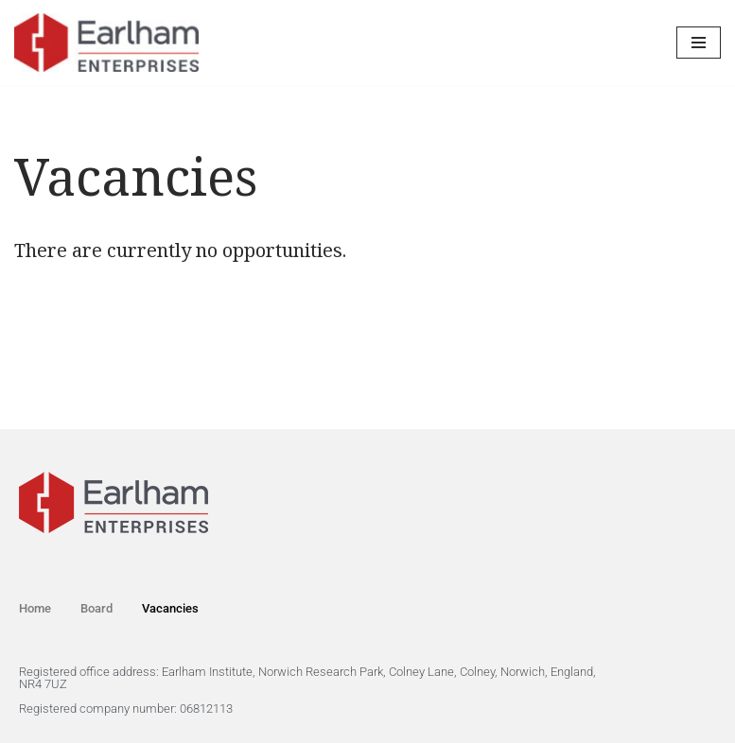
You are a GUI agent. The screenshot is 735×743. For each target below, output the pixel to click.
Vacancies (170, 608)
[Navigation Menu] (698, 42)
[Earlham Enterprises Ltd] (106, 42)
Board (96, 608)
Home (35, 608)
